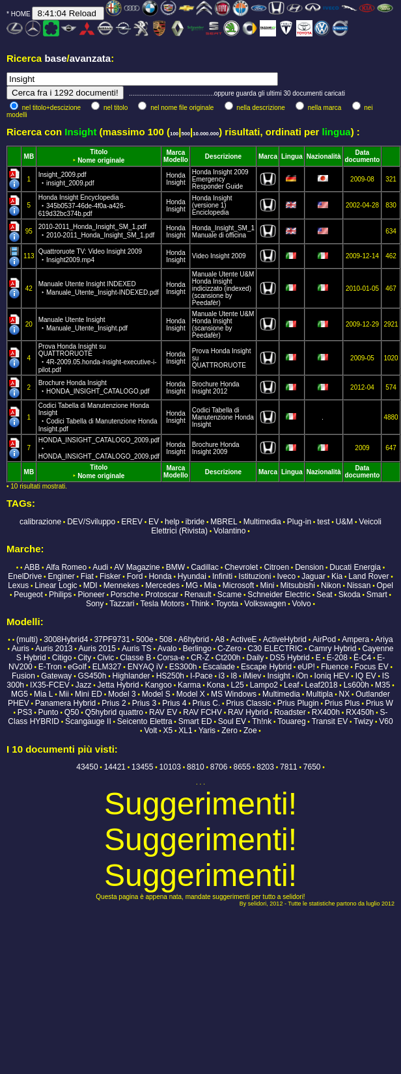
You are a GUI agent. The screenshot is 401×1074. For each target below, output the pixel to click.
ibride (195, 521)
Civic (105, 657)
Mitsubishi (298, 585)
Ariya (384, 639)
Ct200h (228, 657)
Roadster (290, 712)
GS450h (91, 675)
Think (200, 603)
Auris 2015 (97, 648)
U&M (344, 521)
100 (174, 134)
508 (166, 639)
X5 (168, 730)
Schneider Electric (279, 594)
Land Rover (368, 576)
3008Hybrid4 (66, 639)
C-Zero (229, 648)
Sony (95, 603)
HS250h (170, 675)
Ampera (355, 639)
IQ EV (365, 675)
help (172, 521)
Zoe (250, 730)
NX (344, 694)
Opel (385, 585)
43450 (87, 767)
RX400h (326, 712)
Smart (376, 594)
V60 (386, 721)
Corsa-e (171, 657)
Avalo (167, 648)
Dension (309, 567)
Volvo (301, 603)
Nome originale (100, 160)
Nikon (331, 585)
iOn (302, 675)
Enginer (61, 576)
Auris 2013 (53, 648)
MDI (90, 585)
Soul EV (232, 721)
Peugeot (28, 594)
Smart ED (195, 721)
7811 (288, 767)
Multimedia (262, 521)
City (84, 657)
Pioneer (90, 594)
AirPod (324, 639)
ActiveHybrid (285, 639)
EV (153, 521)
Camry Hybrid (332, 648)
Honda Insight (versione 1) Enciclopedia (212, 205)
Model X (190, 694)
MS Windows (233, 694)
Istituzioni (254, 576)
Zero (229, 730)
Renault (197, 594)
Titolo (98, 151)
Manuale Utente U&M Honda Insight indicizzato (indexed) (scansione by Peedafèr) (223, 288)
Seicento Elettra (145, 721)
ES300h (183, 666)
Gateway (56, 675)
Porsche (125, 594)
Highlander (131, 675)
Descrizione (223, 156)
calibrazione (40, 521)
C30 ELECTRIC (275, 648)
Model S (156, 694)
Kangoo (158, 685)
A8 (220, 639)
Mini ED (88, 694)
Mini (267, 585)
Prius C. (207, 703)
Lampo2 (264, 685)
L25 (237, 685)
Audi (100, 567)
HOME (21, 14)
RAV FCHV (202, 712)
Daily (255, 657)
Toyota (226, 603)
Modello (175, 159)
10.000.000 (206, 134)
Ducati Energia (355, 567)
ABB (32, 567)
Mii (64, 694)
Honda (175, 175)
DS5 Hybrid (289, 657)
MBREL (223, 521)
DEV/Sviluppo (91, 521)
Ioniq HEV (332, 675)
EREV (132, 521)
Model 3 (122, 694)
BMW (175, 567)
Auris (20, 648)
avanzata (90, 58)
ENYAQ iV (145, 666)
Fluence (335, 666)
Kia (336, 576)
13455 (142, 767)
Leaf (291, 685)
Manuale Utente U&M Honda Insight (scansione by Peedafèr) (223, 324)
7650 (312, 767)
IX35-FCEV (50, 685)
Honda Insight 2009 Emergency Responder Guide (220, 179)
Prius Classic (248, 703)
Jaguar (313, 576)
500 (186, 134)
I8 (233, 675)
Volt (150, 730)
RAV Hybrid (248, 712)
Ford (135, 576)
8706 (219, 767)
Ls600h (356, 685)
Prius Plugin (298, 703)
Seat (324, 594)
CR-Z (200, 657)
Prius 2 (114, 703)
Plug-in (299, 521)
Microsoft (239, 585)
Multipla (319, 694)
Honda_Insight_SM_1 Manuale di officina (223, 231)
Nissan (359, 585)
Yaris (207, 730)
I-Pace (201, 675)
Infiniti (222, 576)
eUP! (306, 666)
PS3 (25, 712)
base (55, 58)
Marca (176, 152)
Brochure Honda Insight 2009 (216, 448)
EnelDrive (25, 576)
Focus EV (372, 666)
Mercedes (162, 585)
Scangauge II (88, 721)
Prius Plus (342, 703)
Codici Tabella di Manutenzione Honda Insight (98, 417)
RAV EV (163, 712)
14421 (115, 767)
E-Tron (50, 666)
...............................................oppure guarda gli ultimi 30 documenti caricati (237, 93)
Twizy (363, 721)
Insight (175, 182)
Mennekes (121, 585)
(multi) (27, 639)
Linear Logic (56, 585)
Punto (48, 712)
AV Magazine (136, 567)
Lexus (18, 585)
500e (145, 639)
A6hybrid (193, 639)
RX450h (360, 712)
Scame (229, 594)
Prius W (379, 703)
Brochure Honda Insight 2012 (216, 388)
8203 (265, 767)
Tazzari (121, 603)
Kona (215, 685)
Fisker (110, 576)
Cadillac (205, 567)
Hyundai (192, 576)
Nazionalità (324, 156)
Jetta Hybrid (118, 685)
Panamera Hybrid (65, 703)
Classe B (135, 657)
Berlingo (197, 648)
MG (192, 585)
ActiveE (243, 639)
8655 (242, 767)
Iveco (286, 576)
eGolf (77, 666)
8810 (195, 767)
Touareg (291, 721)
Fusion (23, 675)
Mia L (43, 694)
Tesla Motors (162, 603)
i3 (222, 675)
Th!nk (261, 721)
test (323, 521)
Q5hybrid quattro (114, 712)
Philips (60, 594)
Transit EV (330, 721)
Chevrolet (241, 567)
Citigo (62, 657)
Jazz (84, 685)
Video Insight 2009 (219, 256)
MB (29, 156)
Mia (210, 585)
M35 (382, 685)
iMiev (252, 675)
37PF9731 (112, 639)
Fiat (87, 576)
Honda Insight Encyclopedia (82, 205)
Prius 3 (144, 703)
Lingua (292, 156)
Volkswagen (265, 603)
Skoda (350, 594)
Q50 (71, 712)
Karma (189, 685)
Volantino (229, 530)
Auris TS (137, 648)
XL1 (185, 730)
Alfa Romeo (66, 567)
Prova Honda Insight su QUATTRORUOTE (97, 358)
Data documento (362, 156)
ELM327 (107, 666)
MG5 (19, 694)
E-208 (337, 657)
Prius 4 (174, 703)
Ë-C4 (362, 657)
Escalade (219, 666)
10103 (170, 767)
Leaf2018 (321, 685)
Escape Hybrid (266, 666)
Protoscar (161, 594)
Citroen (276, 567)
